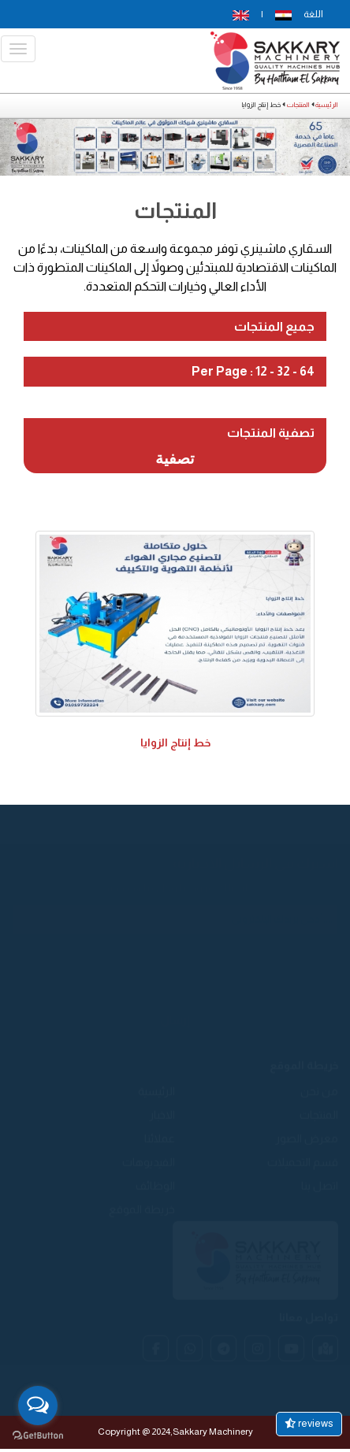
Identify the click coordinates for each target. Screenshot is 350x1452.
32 (283, 371)
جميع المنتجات (274, 326)
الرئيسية (326, 105)
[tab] (175, 327)
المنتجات (298, 105)
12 (261, 371)
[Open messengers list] (38, 1405)
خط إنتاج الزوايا (175, 742)
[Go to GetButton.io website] (38, 1436)
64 (307, 371)
